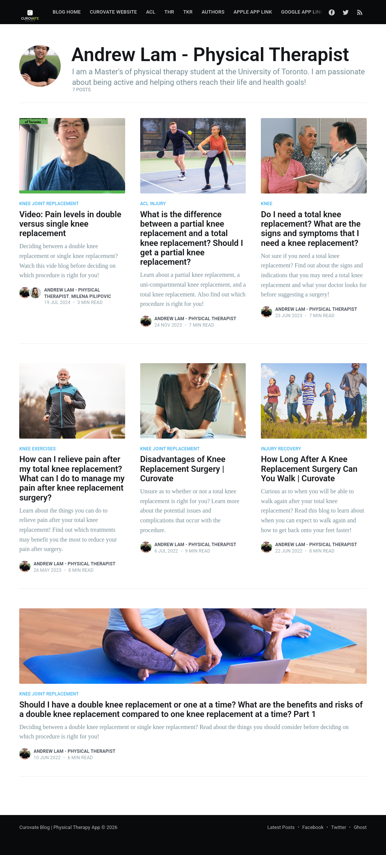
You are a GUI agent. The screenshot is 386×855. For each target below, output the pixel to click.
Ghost (360, 827)
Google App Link (302, 12)
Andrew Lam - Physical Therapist (195, 318)
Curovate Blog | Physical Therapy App (59, 827)
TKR (188, 12)
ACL (150, 12)
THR (169, 12)
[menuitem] (67, 12)
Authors (213, 12)
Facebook (312, 827)
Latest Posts (281, 827)
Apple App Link (252, 12)
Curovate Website (113, 12)
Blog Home (67, 12)
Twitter (338, 827)
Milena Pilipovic (91, 296)
